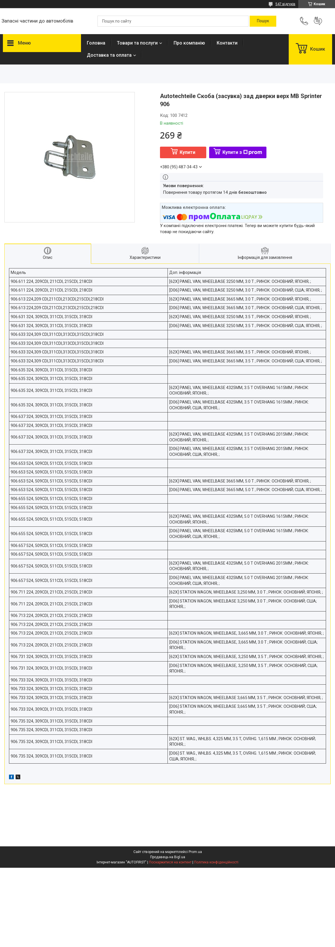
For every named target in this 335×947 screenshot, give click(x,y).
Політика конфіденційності (216, 862)
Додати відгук (318, 21)
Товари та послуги (137, 43)
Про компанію (189, 43)
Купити (187, 152)
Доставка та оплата (109, 55)
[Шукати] (263, 21)
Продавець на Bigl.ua (167, 857)
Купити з (242, 152)
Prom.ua (195, 852)
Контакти (227, 43)
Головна (96, 43)
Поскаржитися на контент (170, 862)
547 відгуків (285, 4)
